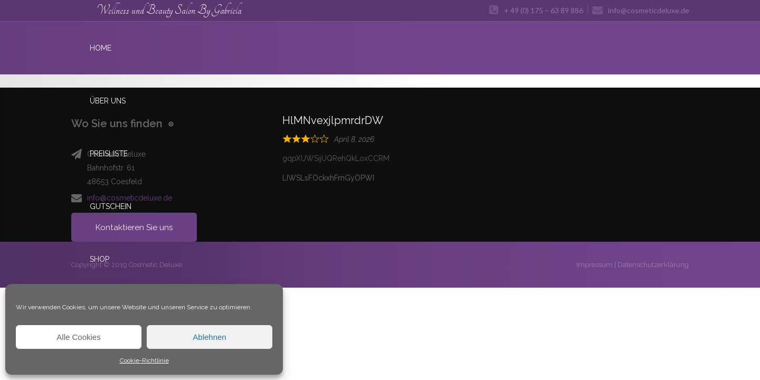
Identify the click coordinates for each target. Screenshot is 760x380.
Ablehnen (209, 336)
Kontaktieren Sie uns (134, 227)
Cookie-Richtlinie (144, 360)
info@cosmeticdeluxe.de (129, 198)
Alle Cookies (78, 336)
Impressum (594, 265)
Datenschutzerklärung (653, 265)
